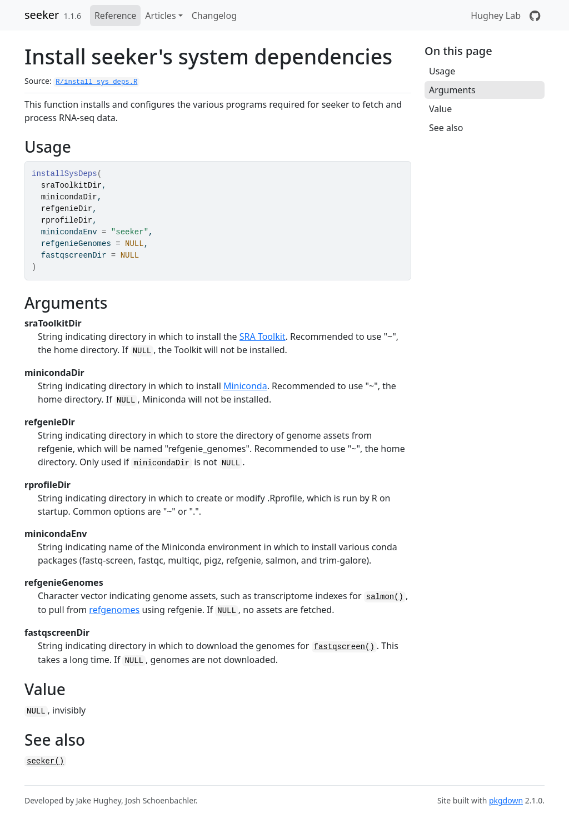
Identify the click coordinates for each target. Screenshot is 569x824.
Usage (442, 71)
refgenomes (114, 610)
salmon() (384, 596)
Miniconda (245, 386)
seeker (41, 14)
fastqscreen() (344, 646)
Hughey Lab (496, 15)
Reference (115, 15)
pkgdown (506, 800)
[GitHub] (535, 15)
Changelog (214, 15)
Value (440, 109)
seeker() (45, 761)
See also (446, 128)
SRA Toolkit (262, 336)
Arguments (452, 90)
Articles (160, 15)
